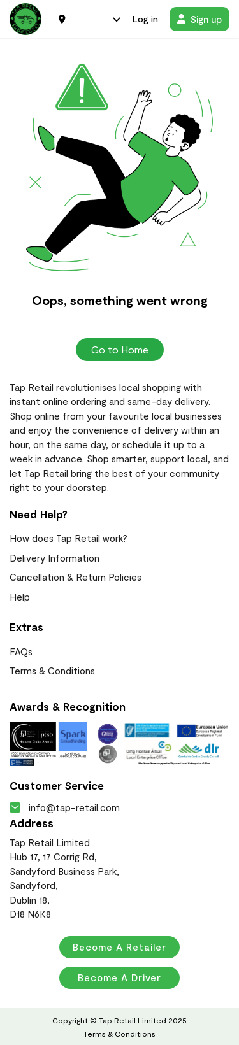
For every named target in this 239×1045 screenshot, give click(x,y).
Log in (145, 18)
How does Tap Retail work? (68, 538)
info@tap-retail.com (65, 807)
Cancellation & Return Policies (75, 577)
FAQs (21, 651)
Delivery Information (54, 558)
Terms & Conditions (52, 670)
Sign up (199, 19)
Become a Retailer (119, 947)
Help (20, 596)
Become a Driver (119, 977)
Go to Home (119, 349)
